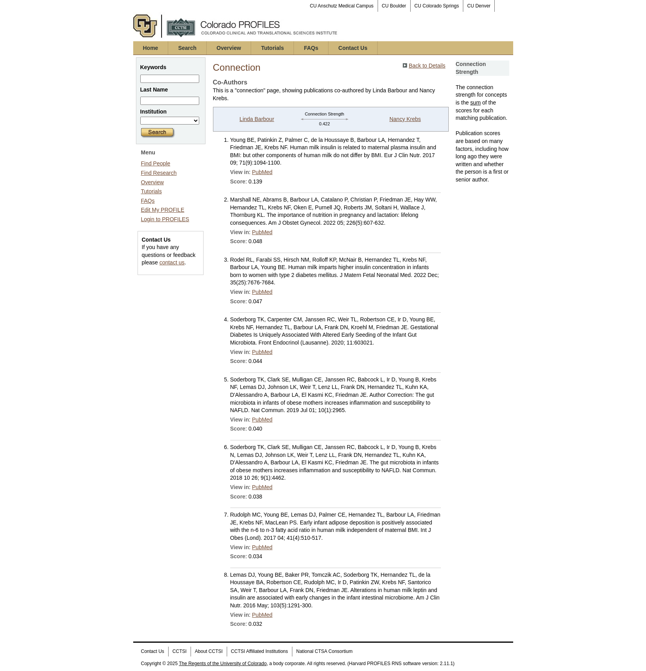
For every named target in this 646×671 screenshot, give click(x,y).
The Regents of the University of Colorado (222, 663)
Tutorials (272, 48)
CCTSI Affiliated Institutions (259, 651)
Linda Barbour (257, 119)
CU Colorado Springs (437, 6)
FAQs (311, 48)
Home (150, 48)
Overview (229, 48)
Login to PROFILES (165, 219)
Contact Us (352, 48)
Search (187, 48)
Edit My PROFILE (162, 210)
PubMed (262, 172)
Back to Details (427, 65)
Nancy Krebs (405, 119)
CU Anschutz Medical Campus (342, 6)
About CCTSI (209, 651)
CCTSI (180, 651)
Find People (156, 163)
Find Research (159, 173)
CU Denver (478, 6)
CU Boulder (394, 6)
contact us (172, 262)
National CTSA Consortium (324, 651)
